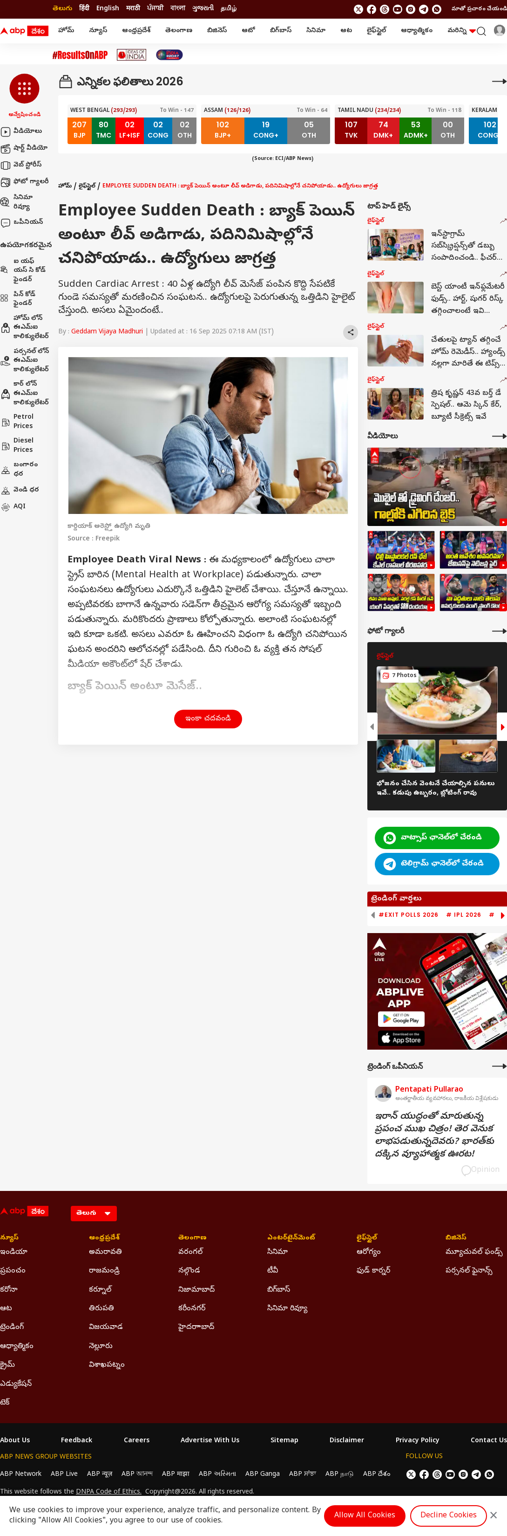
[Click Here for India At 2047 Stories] (169, 55)
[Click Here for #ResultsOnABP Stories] (80, 55)
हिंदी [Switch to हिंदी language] (84, 9)
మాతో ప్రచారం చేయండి (479, 9)
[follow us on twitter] (358, 9)
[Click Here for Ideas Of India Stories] (131, 55)
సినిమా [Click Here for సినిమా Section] (277, 1252)
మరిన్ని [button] (461, 31)
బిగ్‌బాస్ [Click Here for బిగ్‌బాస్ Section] (278, 1290)
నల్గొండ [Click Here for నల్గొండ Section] (189, 1271)
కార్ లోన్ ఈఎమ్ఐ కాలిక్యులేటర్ (24, 393)
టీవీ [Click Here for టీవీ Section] (272, 1271)
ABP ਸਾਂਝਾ (302, 1474)
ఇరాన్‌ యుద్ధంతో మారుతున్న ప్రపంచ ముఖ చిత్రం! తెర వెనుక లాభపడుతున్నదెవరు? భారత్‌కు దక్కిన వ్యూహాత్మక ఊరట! (434, 1136)
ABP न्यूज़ (99, 1474)
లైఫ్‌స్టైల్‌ (376, 31)
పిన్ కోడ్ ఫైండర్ (17, 300)
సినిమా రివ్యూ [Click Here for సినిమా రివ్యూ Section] (287, 1309)
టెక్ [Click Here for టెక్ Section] (4, 1403)
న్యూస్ (98, 31)
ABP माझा (175, 1474)
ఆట (346, 31)
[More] (499, 81)
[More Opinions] (499, 1066)
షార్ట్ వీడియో (23, 148)
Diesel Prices (17, 446)
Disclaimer (347, 1441)
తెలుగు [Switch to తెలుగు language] (62, 9)
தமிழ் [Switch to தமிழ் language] (229, 9)
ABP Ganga (262, 1474)
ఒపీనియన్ (21, 222)
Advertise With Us (210, 1441)
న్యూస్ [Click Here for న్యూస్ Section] (9, 1238)
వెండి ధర (19, 490)
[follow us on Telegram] (423, 9)
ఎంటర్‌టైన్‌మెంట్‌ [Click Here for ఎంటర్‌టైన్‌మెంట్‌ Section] (291, 1238)
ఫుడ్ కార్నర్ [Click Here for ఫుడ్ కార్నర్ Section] (373, 1271)
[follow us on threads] (384, 9)
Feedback (76, 1441)
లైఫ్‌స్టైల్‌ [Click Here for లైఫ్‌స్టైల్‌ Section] (367, 1238)
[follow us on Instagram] (410, 9)
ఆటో (248, 31)
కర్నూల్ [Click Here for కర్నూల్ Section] (100, 1290)
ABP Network (20, 1474)
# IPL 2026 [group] (463, 915)
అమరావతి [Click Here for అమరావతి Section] (105, 1252)
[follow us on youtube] (397, 9)
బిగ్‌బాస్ (280, 31)
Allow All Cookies (364, 1516)
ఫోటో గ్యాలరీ (24, 182)
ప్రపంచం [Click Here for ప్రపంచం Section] (13, 1271)
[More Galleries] (499, 631)
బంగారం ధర (19, 470)
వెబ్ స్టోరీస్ (20, 165)
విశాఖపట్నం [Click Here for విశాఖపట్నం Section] (107, 1365)
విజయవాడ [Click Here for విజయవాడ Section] (106, 1327)
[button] (24, 96)
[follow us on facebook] (371, 9)
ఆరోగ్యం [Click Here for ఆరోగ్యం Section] (369, 1252)
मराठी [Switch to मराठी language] (133, 9)
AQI (13, 507)
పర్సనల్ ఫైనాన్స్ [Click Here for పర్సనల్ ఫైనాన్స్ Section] (469, 1271)
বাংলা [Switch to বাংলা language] (177, 9)
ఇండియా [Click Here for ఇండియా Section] (13, 1252)
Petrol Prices (17, 422)
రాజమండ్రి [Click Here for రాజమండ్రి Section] (104, 1271)
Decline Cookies (448, 1516)
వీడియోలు (21, 132)
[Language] (94, 1213)
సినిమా (315, 31)
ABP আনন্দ (137, 1474)
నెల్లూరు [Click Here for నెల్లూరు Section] (101, 1347)
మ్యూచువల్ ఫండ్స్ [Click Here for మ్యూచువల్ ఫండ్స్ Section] (474, 1252)
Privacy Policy (417, 1441)
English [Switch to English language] (107, 9)
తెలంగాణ (178, 31)
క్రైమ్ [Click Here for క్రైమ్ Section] (7, 1365)
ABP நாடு (339, 1474)
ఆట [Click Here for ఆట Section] (6, 1309)
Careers (136, 1441)
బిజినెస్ (217, 31)
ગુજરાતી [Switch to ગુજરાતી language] (203, 9)
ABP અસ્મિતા (217, 1474)
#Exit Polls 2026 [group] (409, 915)
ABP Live (64, 1474)
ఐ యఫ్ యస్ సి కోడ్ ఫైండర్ (23, 270)
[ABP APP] (401, 1019)
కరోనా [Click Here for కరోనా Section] (9, 1290)
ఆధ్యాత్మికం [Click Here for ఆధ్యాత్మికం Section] (17, 1347)
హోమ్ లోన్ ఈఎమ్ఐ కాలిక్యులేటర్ (24, 327)
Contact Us (489, 1441)
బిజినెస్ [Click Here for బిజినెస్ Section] (456, 1238)
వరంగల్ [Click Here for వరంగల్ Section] (190, 1252)
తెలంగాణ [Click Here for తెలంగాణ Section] (192, 1238)
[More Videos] (499, 436)
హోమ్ (66, 31)
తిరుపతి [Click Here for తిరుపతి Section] (101, 1309)
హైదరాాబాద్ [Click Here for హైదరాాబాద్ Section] (196, 1327)
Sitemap (284, 1441)
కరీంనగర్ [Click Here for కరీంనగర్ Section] (191, 1309)
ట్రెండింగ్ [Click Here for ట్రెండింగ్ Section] (12, 1327)
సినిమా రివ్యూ (16, 203)
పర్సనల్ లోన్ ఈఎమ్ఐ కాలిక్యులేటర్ (24, 360)
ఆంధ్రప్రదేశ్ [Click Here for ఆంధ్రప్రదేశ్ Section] (104, 1238)
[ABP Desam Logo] (24, 31)
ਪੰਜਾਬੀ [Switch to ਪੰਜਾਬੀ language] (155, 9)
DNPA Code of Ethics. (109, 1492)
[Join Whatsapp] (436, 9)
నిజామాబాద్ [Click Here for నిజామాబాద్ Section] (196, 1290)
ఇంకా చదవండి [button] (208, 719)
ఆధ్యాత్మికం (417, 31)
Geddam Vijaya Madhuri (107, 332)
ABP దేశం (377, 1474)
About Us (15, 1441)
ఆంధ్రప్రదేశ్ (136, 31)
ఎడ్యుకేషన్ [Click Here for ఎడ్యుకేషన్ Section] (16, 1384)
